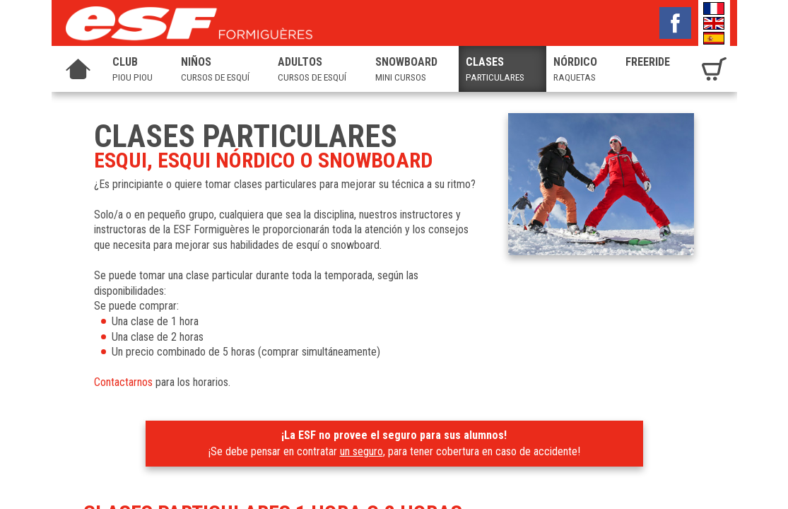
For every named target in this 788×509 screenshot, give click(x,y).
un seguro (361, 451)
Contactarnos (123, 382)
